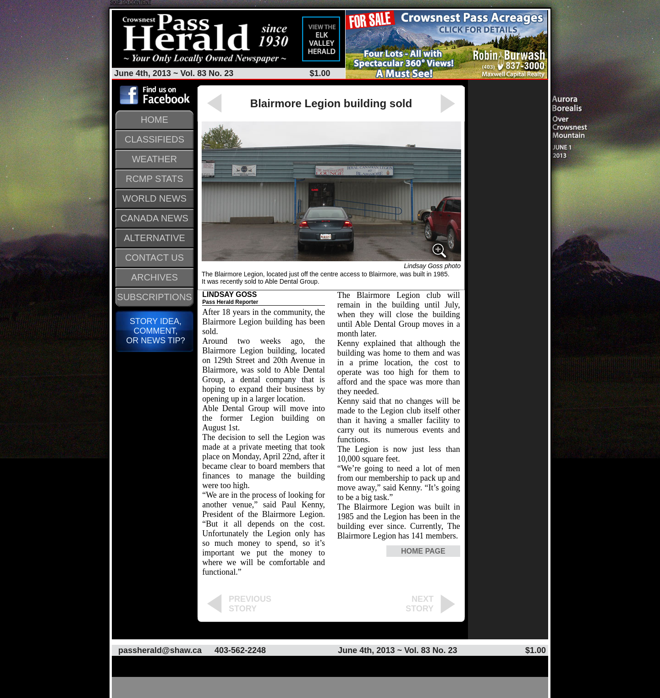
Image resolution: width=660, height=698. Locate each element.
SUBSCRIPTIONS (154, 297)
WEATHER (154, 159)
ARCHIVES (154, 277)
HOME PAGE (423, 551)
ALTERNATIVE (154, 238)
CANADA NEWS (154, 218)
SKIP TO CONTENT (130, 2)
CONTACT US (154, 258)
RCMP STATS (154, 179)
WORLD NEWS (154, 198)
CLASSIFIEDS (154, 139)
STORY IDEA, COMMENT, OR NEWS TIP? (154, 331)
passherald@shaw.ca (160, 650)
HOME (154, 120)
